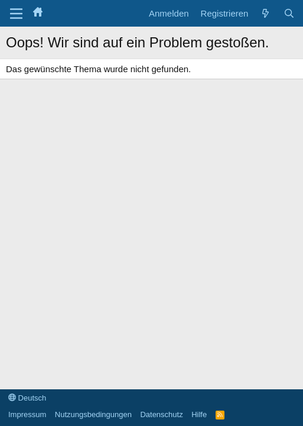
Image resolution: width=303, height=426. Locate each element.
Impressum (27, 414)
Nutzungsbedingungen (93, 414)
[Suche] (289, 13)
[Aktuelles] (265, 13)
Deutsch (27, 397)
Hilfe (199, 414)
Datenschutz (161, 414)
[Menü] (16, 13)
